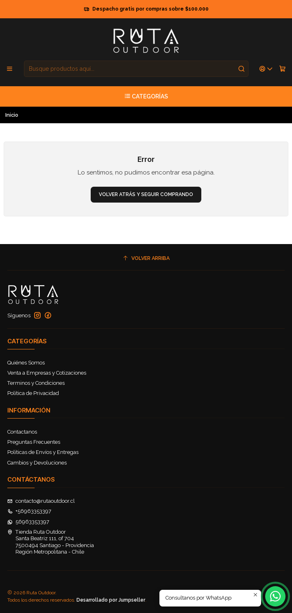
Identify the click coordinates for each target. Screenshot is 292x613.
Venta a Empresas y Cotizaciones (46, 373)
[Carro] (282, 68)
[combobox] (136, 69)
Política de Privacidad (33, 393)
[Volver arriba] (146, 258)
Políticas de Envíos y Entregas (42, 452)
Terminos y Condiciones (36, 383)
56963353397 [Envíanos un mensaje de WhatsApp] (28, 522)
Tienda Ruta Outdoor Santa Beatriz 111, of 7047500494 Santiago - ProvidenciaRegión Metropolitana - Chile (50, 542)
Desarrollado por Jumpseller (110, 600)
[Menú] (9, 68)
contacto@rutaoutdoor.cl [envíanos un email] (41, 501)
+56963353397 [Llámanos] (29, 511)
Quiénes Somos (26, 363)
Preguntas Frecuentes (33, 442)
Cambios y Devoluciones (37, 463)
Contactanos (22, 432)
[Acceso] (266, 68)
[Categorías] (146, 96)
